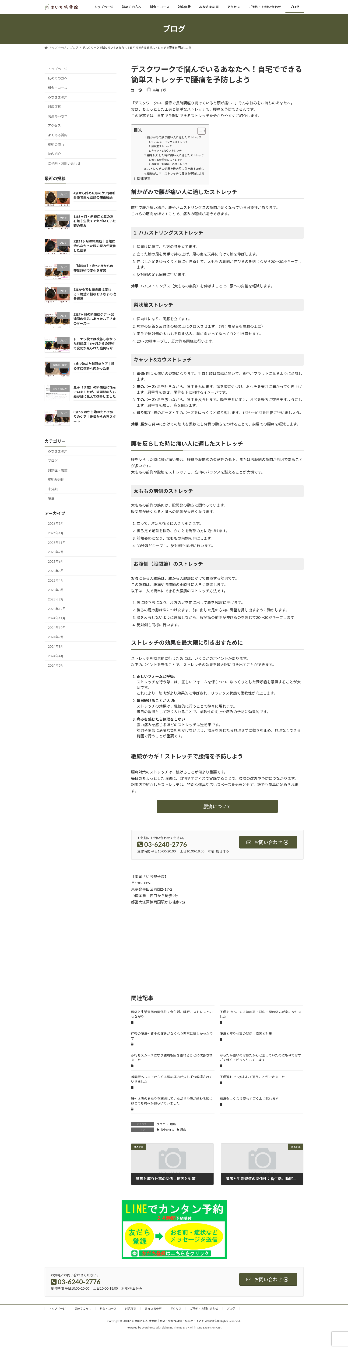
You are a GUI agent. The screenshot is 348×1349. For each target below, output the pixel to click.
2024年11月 (57, 618)
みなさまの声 (57, 97)
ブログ (161, 1124)
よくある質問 (57, 135)
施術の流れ (56, 144)
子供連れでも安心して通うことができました (252, 1077)
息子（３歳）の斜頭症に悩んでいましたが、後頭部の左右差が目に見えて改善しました (94, 391)
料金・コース (57, 88)
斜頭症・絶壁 (57, 470)
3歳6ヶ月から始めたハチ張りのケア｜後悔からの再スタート (94, 416)
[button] (217, 806)
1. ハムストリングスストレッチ (169, 141)
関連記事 (144, 179)
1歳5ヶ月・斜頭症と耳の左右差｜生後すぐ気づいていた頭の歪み (94, 221)
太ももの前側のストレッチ (167, 159)
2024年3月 (56, 665)
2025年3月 (56, 590)
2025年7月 (56, 552)
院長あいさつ (57, 116)
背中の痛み (167, 1129)
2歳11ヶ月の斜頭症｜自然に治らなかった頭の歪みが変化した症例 (94, 245)
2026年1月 (56, 533)
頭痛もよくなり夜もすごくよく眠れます (249, 1098)
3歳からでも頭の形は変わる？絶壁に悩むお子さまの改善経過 (94, 294)
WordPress (148, 1327)
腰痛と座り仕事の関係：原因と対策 (246, 1034)
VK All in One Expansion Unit (203, 1327)
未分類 (53, 489)
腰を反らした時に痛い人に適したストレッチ (175, 155)
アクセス (54, 125)
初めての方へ (57, 78)
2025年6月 (56, 561)
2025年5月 (56, 571)
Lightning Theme (172, 1327)
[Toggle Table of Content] (199, 131)
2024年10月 (57, 628)
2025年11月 (57, 543)
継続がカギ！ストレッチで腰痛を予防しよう (175, 173)
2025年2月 (56, 599)
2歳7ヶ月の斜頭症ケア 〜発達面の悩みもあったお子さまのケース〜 (94, 318)
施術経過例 (56, 479)
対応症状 (54, 107)
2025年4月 (56, 580)
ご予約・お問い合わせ (64, 163)
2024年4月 (56, 656)
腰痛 (173, 1124)
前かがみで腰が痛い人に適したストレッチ (174, 137)
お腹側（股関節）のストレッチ (169, 164)
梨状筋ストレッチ (161, 146)
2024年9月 (56, 637)
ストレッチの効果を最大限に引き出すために (175, 168)
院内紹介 (54, 154)
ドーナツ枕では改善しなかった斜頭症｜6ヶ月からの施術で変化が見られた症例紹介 (94, 343)
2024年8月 (56, 646)
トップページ (57, 69)
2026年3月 (56, 523)
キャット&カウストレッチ (166, 150)
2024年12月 (57, 609)
